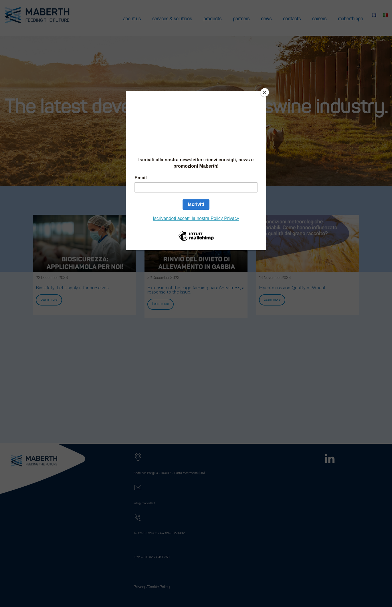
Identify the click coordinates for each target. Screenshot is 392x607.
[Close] (264, 92)
